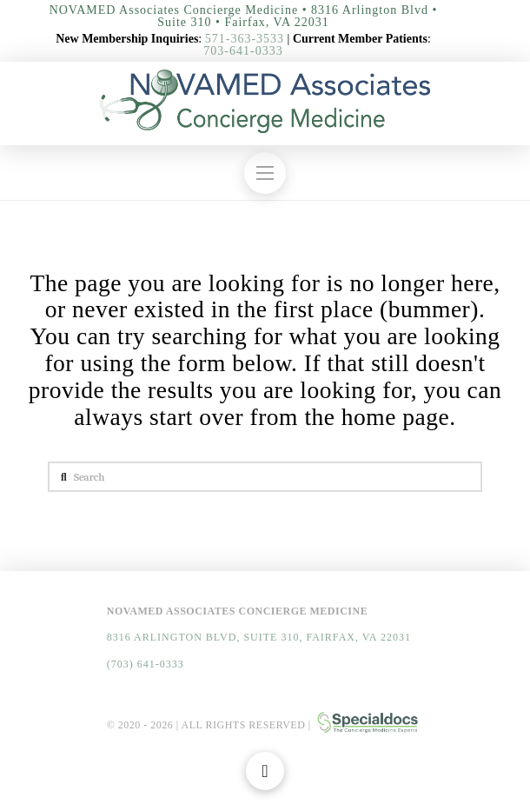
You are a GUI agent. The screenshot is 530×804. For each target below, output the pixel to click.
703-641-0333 (242, 50)
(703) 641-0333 (145, 664)
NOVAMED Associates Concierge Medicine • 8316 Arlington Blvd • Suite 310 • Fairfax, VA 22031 (244, 16)
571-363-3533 (244, 38)
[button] (265, 173)
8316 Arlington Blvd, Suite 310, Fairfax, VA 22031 (259, 637)
